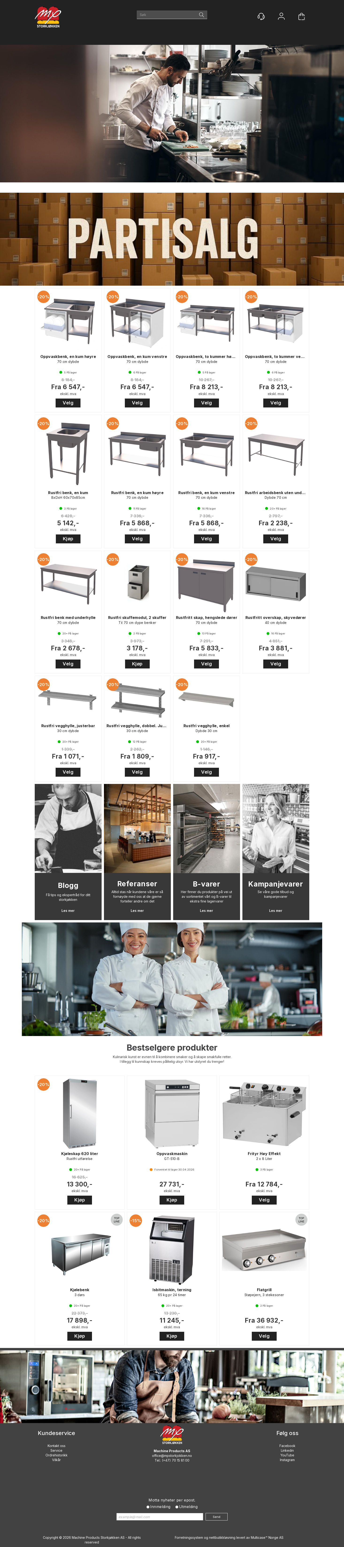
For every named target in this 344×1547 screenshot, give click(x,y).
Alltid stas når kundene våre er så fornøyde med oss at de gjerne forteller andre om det (137, 896)
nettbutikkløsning (222, 1537)
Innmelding (160, 1506)
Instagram (287, 1460)
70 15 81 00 (180, 1460)
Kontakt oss (56, 1446)
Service (56, 1450)
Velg (68, 403)
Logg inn (281, 17)
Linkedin (287, 1450)
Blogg (68, 885)
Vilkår (56, 1460)
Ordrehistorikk (57, 1455)
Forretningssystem (189, 1537)
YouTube (287, 1455)
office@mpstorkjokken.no (172, 1456)
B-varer (206, 884)
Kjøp (68, 538)
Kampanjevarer (275, 884)
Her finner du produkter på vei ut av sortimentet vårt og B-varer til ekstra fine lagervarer (206, 896)
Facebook (287, 1446)
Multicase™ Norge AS (267, 1537)
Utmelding (188, 1506)
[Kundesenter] (261, 16)
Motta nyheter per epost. (172, 1500)
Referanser (137, 883)
